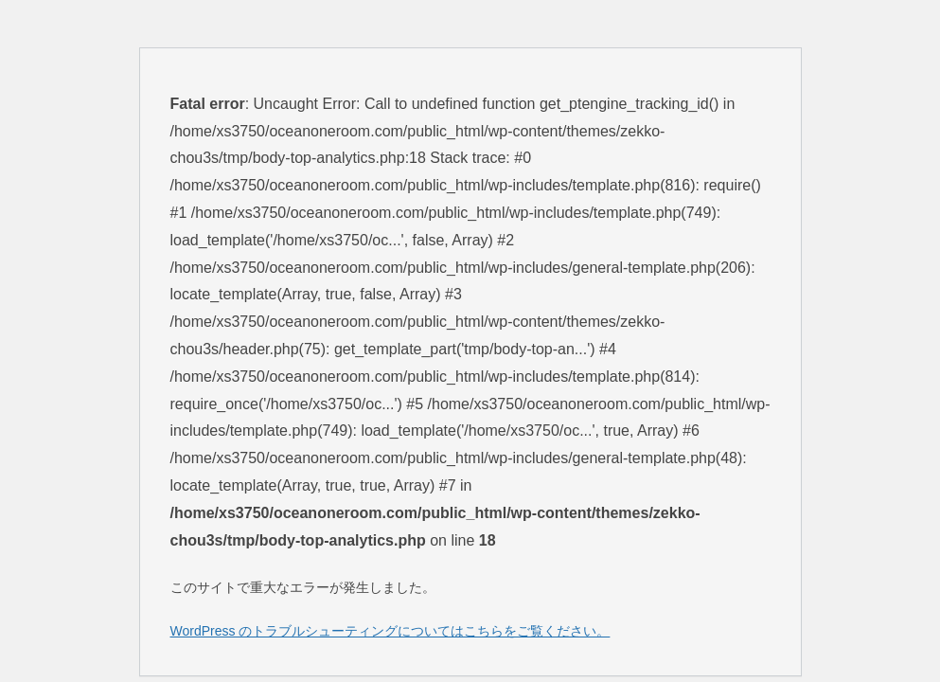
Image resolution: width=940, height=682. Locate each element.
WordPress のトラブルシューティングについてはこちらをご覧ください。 (390, 630)
